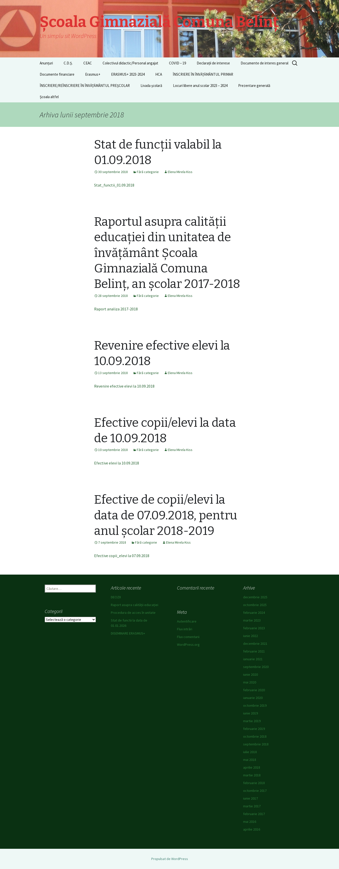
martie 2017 (252, 806)
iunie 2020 (250, 674)
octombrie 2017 (255, 790)
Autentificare (186, 621)
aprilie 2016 (251, 829)
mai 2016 (249, 821)
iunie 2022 (250, 636)
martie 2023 (252, 620)
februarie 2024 (254, 612)
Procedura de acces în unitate (133, 612)
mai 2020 (249, 682)
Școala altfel (49, 96)
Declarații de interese (213, 63)
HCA (158, 74)
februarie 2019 (254, 728)
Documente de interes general (264, 63)
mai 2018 (249, 759)
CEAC (87, 63)
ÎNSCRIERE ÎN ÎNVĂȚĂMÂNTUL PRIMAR (203, 74)
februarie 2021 (254, 651)
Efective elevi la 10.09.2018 (116, 462)
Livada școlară (151, 85)
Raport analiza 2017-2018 (116, 308)
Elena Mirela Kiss (180, 172)
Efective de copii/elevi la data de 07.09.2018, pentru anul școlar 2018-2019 (165, 515)
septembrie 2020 (256, 666)
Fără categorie (148, 172)
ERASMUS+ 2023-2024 (128, 74)
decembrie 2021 (255, 643)
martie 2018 (252, 775)
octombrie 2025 (255, 605)
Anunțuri (46, 63)
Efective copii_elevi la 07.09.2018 (121, 555)
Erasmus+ (92, 74)
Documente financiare (57, 74)
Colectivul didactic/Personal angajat (130, 63)
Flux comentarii (188, 637)
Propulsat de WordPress (169, 859)
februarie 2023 (254, 628)
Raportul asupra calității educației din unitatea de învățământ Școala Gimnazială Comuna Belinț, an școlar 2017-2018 (167, 253)
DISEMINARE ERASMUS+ (128, 633)
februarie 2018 (254, 783)
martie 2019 (252, 721)
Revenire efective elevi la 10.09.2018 (124, 386)
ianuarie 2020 (253, 697)
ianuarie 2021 (253, 659)
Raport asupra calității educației (134, 605)
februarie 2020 (254, 690)
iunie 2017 (250, 798)
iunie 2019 (250, 713)
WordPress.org (188, 644)
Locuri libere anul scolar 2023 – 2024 (200, 85)
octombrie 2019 (255, 705)
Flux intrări (184, 629)
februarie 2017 (254, 814)
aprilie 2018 (251, 767)
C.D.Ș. (68, 63)
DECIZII (116, 597)
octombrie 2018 (255, 736)
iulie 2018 (250, 752)
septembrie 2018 (256, 744)
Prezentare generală (254, 85)
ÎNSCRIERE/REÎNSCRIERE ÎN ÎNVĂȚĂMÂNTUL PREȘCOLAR (85, 85)
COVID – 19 (177, 63)
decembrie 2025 (255, 597)
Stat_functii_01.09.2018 (114, 185)
